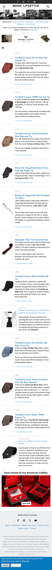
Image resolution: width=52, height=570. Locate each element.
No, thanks (15, 565)
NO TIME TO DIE (42, 22)
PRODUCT (30, 22)
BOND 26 (20, 24)
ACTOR (21, 22)
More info (25, 561)
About (7, 525)
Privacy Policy (43, 525)
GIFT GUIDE (30, 24)
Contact (33, 529)
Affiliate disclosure (29, 525)
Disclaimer (16, 525)
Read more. (34, 30)
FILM (14, 22)
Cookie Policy (23, 529)
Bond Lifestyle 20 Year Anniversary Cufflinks (26, 473)
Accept (5, 565)
